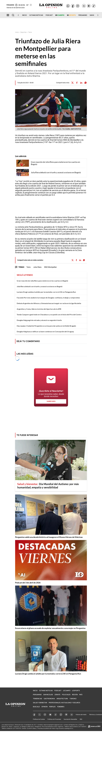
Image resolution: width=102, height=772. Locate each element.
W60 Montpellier (50, 267)
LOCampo (66, 691)
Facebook (34, 714)
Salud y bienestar (40, 703)
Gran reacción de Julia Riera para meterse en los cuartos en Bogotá (42, 281)
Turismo (73, 699)
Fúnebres (60, 707)
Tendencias (37, 699)
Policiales (66, 695)
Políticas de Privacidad (54, 719)
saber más (51, 401)
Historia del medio (81, 714)
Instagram (45, 714)
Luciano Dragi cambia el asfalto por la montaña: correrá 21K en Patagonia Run (46, 292)
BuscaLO (36, 707)
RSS (81, 719)
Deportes (23, 32)
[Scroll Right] (96, 15)
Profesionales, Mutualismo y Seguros (64, 703)
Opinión (44, 707)
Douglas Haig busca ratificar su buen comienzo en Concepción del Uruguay (45, 331)
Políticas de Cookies (39, 719)
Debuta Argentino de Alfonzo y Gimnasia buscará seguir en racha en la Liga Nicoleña (49, 303)
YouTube (50, 714)
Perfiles (52, 707)
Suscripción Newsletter (70, 719)
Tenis (28, 267)
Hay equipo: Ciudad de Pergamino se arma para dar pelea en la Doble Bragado (46, 326)
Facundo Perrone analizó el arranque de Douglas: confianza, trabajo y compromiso (48, 298)
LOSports (76, 691)
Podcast (49, 15)
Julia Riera (37, 267)
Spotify (66, 714)
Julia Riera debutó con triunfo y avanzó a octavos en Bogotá (39, 286)
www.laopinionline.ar (8, 724)
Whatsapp (61, 714)
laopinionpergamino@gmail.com (53, 724)
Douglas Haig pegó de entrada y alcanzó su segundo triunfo (39, 320)
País (80, 695)
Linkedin (71, 714)
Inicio (24, 15)
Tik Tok (55, 714)
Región (75, 695)
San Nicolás (48, 695)
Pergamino (82, 15)
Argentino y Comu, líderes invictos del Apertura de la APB (39, 309)
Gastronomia (49, 699)
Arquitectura (62, 699)
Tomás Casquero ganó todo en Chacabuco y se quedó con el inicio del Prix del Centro (49, 314)
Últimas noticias (36, 15)
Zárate (57, 695)
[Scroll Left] (19, 15)
